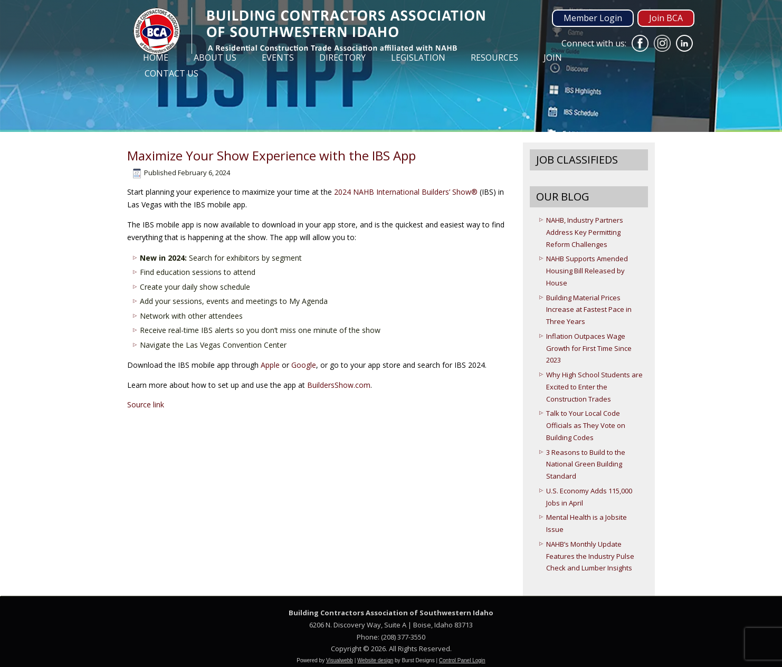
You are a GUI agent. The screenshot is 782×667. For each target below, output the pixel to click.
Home (155, 57)
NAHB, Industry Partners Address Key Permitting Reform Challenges (584, 232)
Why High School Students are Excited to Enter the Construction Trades (594, 387)
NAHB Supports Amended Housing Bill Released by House (587, 271)
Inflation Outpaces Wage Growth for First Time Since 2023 (589, 348)
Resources (494, 57)
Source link (145, 404)
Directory (342, 57)
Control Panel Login (462, 660)
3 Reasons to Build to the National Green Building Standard (585, 464)
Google (303, 365)
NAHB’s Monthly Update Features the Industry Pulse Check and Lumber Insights (590, 556)
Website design (375, 660)
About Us (215, 57)
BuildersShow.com (338, 385)
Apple (270, 365)
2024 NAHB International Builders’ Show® (406, 192)
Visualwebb (339, 660)
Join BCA (666, 18)
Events (278, 57)
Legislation (418, 57)
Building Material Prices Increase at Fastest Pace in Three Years (589, 310)
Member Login (593, 18)
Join (552, 57)
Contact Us (171, 73)
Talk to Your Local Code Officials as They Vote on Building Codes (585, 425)
